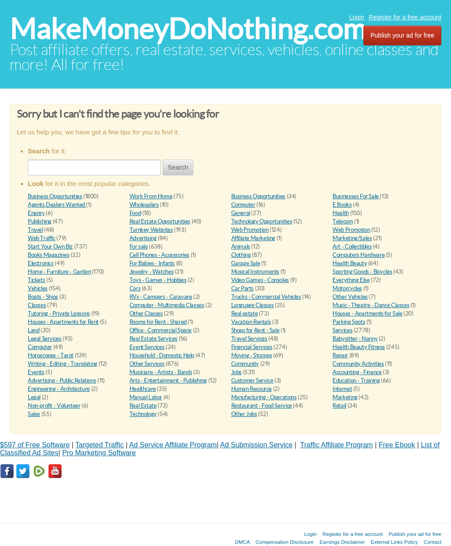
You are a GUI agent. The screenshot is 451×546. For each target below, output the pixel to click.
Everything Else (351, 280)
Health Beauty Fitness (359, 347)
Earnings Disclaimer (342, 542)
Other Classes (146, 313)
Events (36, 372)
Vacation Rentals (251, 322)
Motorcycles (347, 288)
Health (341, 213)
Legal (34, 397)
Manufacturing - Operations (264, 397)
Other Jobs (244, 414)
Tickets (36, 280)
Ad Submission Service (256, 445)
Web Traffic (41, 238)
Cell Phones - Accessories (159, 255)
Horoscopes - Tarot (51, 355)
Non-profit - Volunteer (54, 405)
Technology (143, 414)
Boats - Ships (43, 296)
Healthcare (142, 389)
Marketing (345, 397)
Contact (432, 542)
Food (135, 213)
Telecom (343, 221)
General (240, 213)
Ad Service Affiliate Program (173, 445)
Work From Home (151, 196)
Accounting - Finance (357, 372)
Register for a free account (405, 17)
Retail (339, 405)
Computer (243, 204)
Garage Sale (245, 263)
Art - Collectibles (352, 246)
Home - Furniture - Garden (59, 271)
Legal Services (45, 338)
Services (342, 330)
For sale (138, 246)
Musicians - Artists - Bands (160, 372)
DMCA (242, 542)
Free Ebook (397, 445)
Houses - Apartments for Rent (63, 322)
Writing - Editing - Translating (62, 363)
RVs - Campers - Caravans (160, 296)
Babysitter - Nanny (355, 338)
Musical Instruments (255, 271)
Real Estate (143, 405)
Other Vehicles (350, 296)
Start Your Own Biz (50, 246)
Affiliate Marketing (253, 238)
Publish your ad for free (402, 35)
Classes (37, 305)
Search (178, 167)
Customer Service (252, 380)
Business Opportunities (55, 196)
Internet (342, 389)
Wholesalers (144, 204)
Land (33, 330)
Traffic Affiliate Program (336, 445)
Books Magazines (48, 255)
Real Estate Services (153, 338)
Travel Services (249, 338)
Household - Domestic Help (161, 355)
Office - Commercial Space (160, 330)
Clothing (241, 255)
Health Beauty (350, 263)
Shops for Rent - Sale (255, 330)
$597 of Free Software (35, 445)
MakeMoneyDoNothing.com (188, 29)
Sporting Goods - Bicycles (362, 271)
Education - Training (356, 380)
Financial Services (252, 347)
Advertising (143, 238)
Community (245, 363)
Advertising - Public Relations (62, 380)
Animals (240, 246)
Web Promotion (250, 230)
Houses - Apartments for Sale (367, 313)
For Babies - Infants (152, 263)
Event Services (147, 347)
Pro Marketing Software (99, 453)
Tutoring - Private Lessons (59, 313)
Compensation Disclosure (284, 542)
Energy (36, 213)
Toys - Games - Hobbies (157, 280)
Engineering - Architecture (59, 389)
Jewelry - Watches (151, 271)
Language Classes (252, 305)
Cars (134, 288)
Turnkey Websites (151, 230)
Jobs (236, 372)
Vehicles (38, 288)
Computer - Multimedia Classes (166, 305)
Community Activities (358, 363)
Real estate (244, 313)
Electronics (41, 263)
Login (356, 17)
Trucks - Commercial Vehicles (266, 296)
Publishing (40, 221)
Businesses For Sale (356, 196)
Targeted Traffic (99, 445)
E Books (342, 204)
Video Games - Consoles (260, 280)
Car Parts (242, 288)
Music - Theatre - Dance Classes (371, 305)
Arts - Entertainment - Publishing (168, 380)
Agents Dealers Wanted (57, 204)
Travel (35, 230)
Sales (34, 414)
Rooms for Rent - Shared (158, 322)
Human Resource (251, 389)
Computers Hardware (358, 255)
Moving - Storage (251, 355)
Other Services (147, 363)
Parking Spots (349, 322)
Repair (340, 355)
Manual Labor (145, 397)
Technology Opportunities (261, 221)
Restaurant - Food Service (261, 405)
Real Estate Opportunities (159, 221)
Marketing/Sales (352, 238)
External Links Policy (394, 542)
